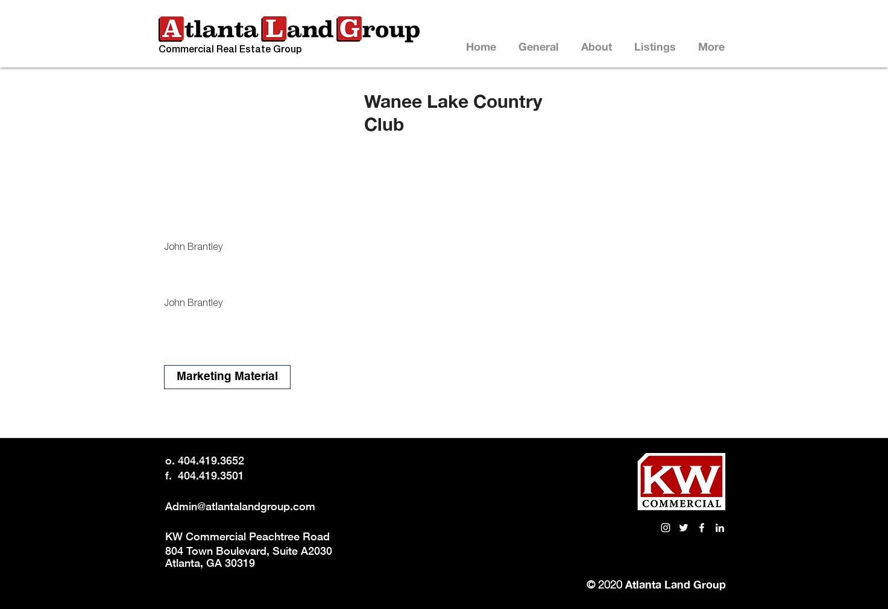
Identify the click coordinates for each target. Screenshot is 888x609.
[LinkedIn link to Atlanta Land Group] (720, 528)
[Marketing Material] (227, 377)
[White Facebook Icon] (702, 528)
